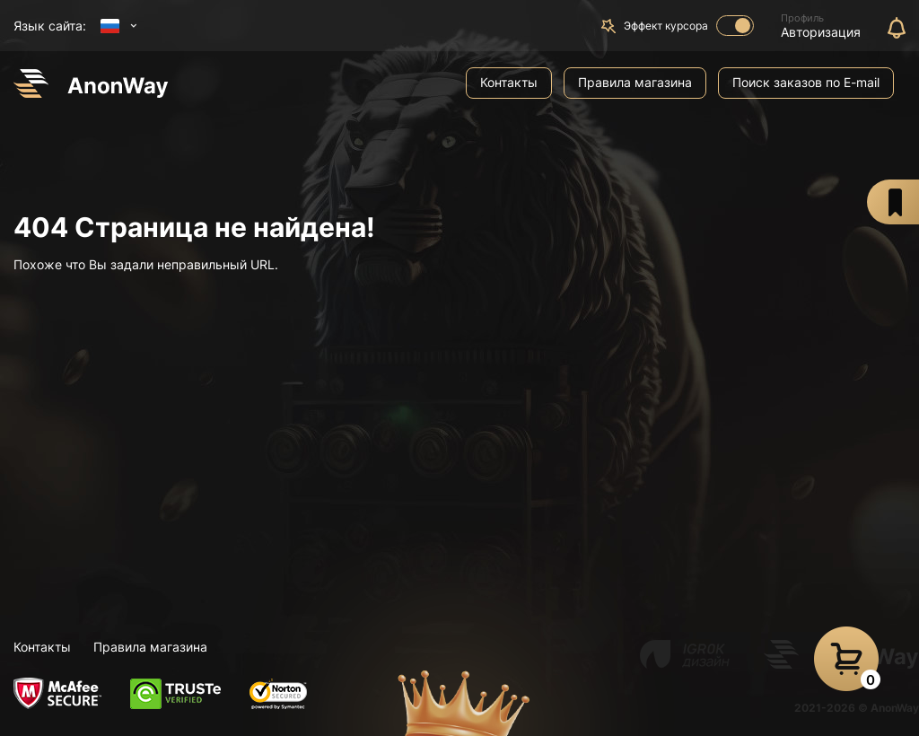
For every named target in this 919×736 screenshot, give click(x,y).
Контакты (509, 82)
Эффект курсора (689, 25)
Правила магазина (635, 82)
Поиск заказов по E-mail (806, 82)
